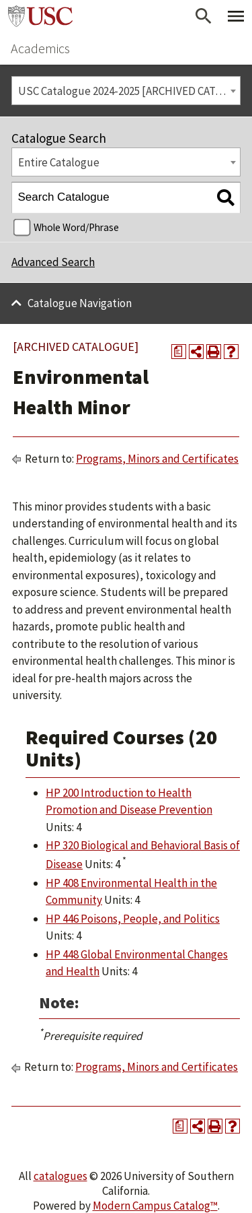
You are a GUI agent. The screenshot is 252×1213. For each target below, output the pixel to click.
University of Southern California (40, 16)
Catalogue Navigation (80, 303)
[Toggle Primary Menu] (236, 16)
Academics (40, 48)
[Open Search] (203, 16)
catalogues (60, 1176)
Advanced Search (53, 262)
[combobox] (126, 90)
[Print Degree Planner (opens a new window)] (178, 351)
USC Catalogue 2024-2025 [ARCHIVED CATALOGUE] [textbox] (129, 91)
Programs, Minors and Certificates (157, 458)
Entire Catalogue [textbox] (58, 162)
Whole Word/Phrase (76, 227)
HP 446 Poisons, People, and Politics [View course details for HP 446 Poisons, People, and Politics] (133, 918)
